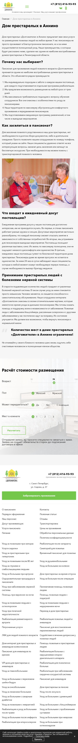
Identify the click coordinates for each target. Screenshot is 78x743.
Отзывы (43, 519)
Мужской (57, 393)
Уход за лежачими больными (16, 691)
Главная (5, 18)
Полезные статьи (48, 514)
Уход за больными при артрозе (17, 574)
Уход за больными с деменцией (56, 696)
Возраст (6, 381)
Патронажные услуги (12, 627)
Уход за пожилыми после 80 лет (18, 561)
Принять (38, 739)
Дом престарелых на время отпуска (58, 574)
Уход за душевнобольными (53, 561)
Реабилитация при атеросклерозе (19, 722)
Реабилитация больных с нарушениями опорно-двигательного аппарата (52, 654)
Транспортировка (49, 523)
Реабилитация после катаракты (55, 543)
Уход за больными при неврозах (56, 717)
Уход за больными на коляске (54, 566)
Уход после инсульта (50, 691)
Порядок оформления (13, 514)
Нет (48, 405)
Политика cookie (42, 736)
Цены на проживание (50, 528)
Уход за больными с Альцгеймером (58, 704)
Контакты (44, 509)
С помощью (63, 405)
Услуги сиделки (10, 548)
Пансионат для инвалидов (53, 679)
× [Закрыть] (74, 736)
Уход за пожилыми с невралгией (18, 704)
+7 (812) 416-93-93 (63, 4)
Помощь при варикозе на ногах (18, 594)
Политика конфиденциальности (56, 537)
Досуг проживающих (12, 523)
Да (37, 405)
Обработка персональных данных (57, 533)
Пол (4, 392)
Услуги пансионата (11, 528)
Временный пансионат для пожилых (58, 553)
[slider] (54, 382)
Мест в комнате (11, 416)
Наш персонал (9, 519)
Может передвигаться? (15, 404)
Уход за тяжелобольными (14, 671)
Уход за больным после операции (57, 578)
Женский (40, 393)
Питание (6, 533)
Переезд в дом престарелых (54, 611)
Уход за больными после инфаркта (19, 717)
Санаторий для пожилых (52, 548)
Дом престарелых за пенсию (54, 687)
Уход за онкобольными (13, 687)
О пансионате (9, 509)
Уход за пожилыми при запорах (18, 543)
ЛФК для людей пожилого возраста (20, 635)
